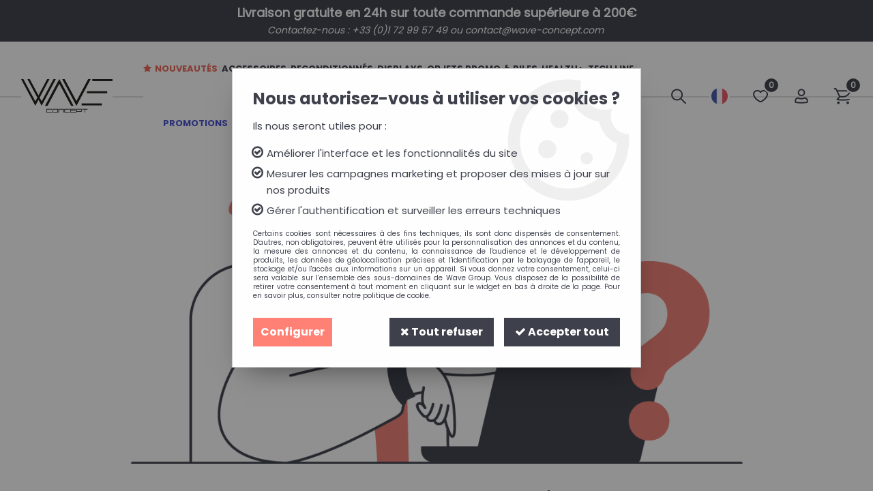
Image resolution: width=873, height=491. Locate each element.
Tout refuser (441, 332)
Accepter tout (562, 332)
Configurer (293, 332)
